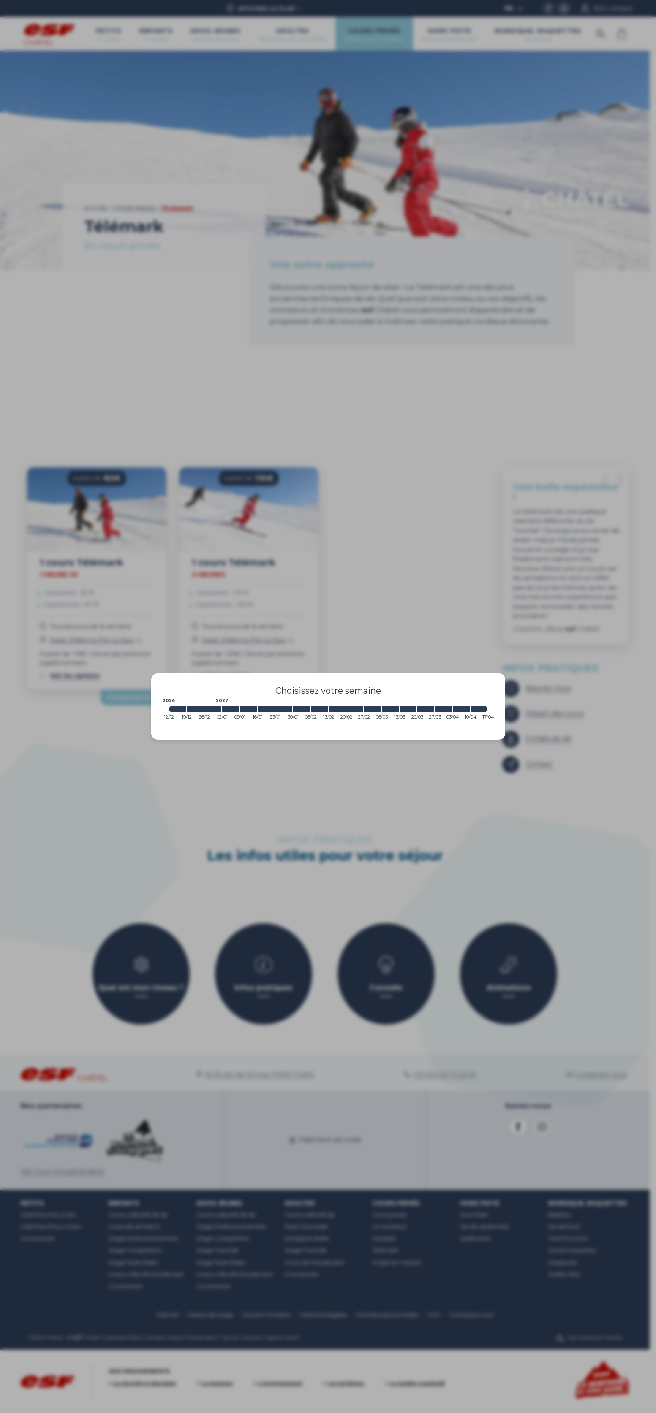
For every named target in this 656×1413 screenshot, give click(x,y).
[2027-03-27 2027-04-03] (443, 709)
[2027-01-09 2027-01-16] (248, 709)
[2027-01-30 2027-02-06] (301, 709)
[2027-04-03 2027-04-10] (461, 709)
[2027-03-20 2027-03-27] (425, 709)
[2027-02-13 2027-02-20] (337, 709)
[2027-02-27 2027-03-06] (372, 709)
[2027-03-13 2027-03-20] (408, 709)
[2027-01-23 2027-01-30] (283, 709)
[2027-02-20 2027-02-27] (354, 709)
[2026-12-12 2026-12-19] (177, 709)
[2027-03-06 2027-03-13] (390, 709)
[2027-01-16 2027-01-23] (266, 709)
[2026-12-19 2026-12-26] (195, 709)
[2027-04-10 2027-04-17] (479, 709)
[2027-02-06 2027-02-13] (319, 709)
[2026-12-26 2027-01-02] (212, 709)
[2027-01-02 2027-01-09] (230, 709)
